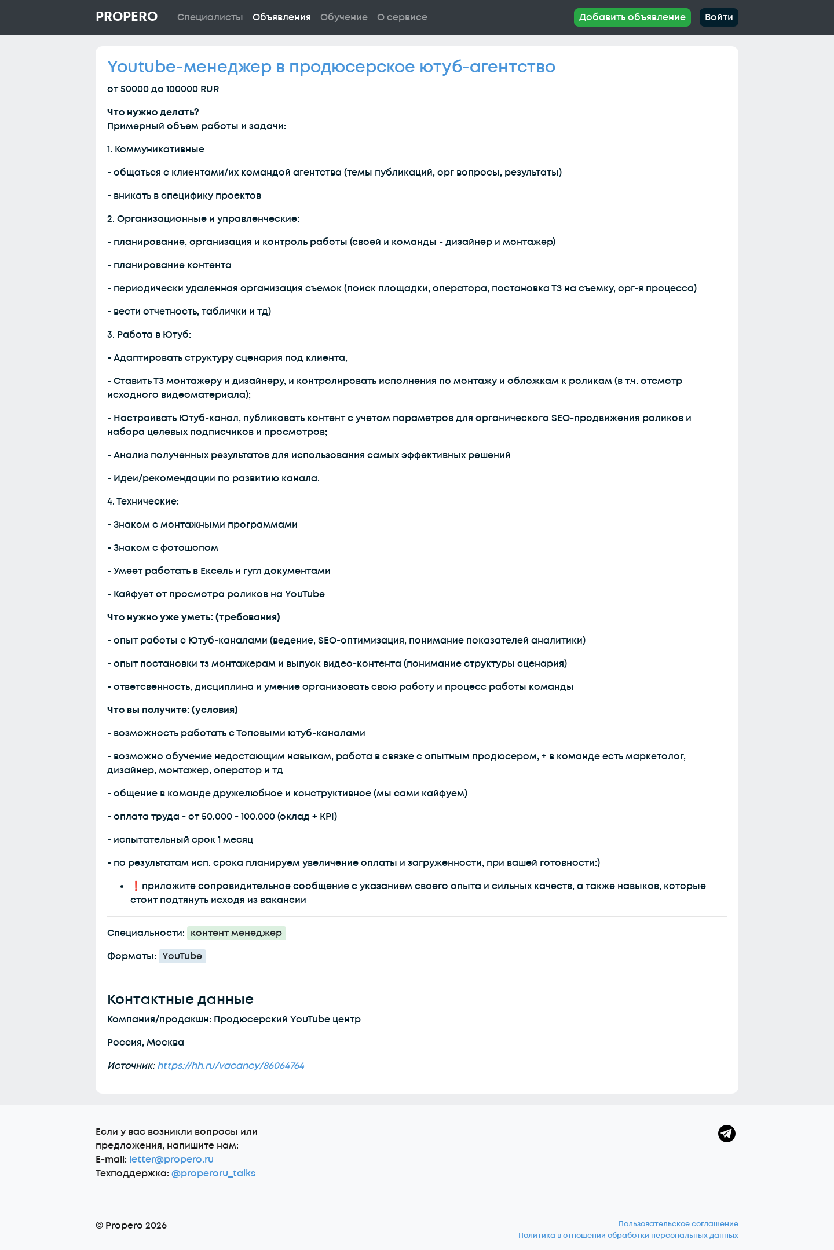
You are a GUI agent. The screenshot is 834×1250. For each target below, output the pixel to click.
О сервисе (402, 17)
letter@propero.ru (171, 1159)
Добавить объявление (632, 17)
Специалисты (210, 17)
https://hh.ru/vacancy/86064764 (230, 1065)
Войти (719, 17)
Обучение (344, 17)
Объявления (282, 17)
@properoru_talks (213, 1173)
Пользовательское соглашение (678, 1224)
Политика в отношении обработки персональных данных (628, 1235)
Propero (127, 17)
